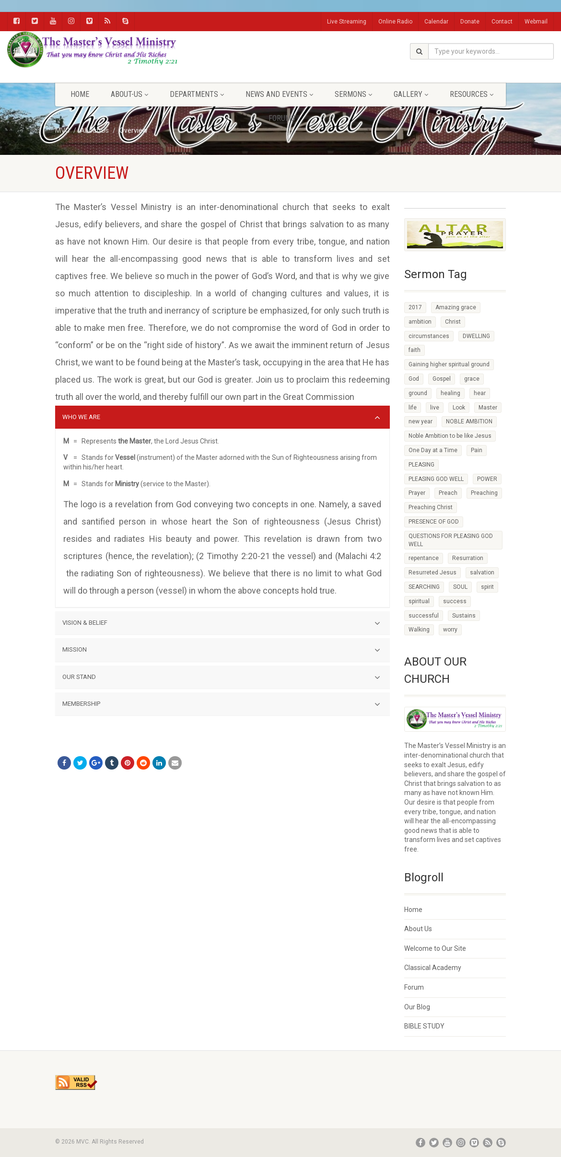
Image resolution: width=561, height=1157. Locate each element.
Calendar (436, 21)
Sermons (353, 94)
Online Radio (395, 21)
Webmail (536, 21)
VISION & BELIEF (221, 623)
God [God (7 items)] (414, 378)
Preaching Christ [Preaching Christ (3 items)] (431, 507)
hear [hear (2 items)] (480, 393)
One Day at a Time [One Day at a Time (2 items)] (433, 450)
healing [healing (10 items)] (450, 393)
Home (79, 94)
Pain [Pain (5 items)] (476, 450)
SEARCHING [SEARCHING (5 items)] (424, 587)
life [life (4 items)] (413, 407)
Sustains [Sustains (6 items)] (464, 615)
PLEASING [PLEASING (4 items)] (421, 464)
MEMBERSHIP (221, 704)
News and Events (279, 94)
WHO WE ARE (221, 417)
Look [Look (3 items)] (459, 407)
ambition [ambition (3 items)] (420, 321)
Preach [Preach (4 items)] (448, 493)
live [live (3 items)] (434, 407)
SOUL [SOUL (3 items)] (460, 587)
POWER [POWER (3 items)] (487, 479)
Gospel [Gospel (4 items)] (441, 378)
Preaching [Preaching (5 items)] (484, 493)
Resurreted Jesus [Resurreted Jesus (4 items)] (432, 572)
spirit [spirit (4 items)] (487, 587)
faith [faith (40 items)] (415, 350)
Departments (197, 94)
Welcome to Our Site (435, 948)
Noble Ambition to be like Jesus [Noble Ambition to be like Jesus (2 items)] (450, 435)
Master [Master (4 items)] (488, 407)
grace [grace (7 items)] (471, 378)
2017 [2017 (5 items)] (415, 307)
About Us (418, 929)
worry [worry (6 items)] (450, 629)
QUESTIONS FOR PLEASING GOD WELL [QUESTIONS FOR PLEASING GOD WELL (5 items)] (451, 540)
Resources (471, 94)
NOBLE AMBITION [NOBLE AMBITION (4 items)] (469, 421)
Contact (502, 21)
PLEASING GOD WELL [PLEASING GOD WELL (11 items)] (436, 479)
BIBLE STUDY (424, 1026)
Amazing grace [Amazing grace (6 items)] (455, 307)
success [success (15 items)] (455, 601)
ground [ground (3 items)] (418, 393)
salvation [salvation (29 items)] (482, 572)
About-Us (129, 94)
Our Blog (417, 1007)
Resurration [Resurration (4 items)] (467, 558)
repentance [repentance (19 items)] (424, 558)
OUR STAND (221, 677)
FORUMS (282, 118)
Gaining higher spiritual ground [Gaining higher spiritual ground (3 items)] (449, 364)
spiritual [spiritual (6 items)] (419, 601)
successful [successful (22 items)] (424, 615)
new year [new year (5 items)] (420, 421)
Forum (414, 987)
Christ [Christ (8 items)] (453, 321)
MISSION (221, 650)
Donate (469, 21)
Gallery (411, 94)
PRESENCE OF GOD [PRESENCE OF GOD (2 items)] (434, 521)
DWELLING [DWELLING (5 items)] (476, 336)
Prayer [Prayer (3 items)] (417, 493)
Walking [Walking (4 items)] (419, 629)
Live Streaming (346, 21)
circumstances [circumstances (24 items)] (429, 336)
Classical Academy (432, 967)
